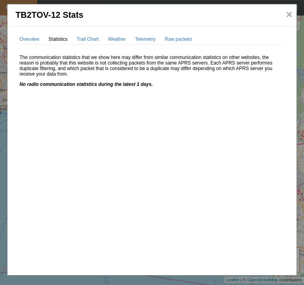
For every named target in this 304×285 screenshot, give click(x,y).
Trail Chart (88, 39)
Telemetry (145, 39)
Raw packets (178, 39)
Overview (29, 39)
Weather (117, 39)
